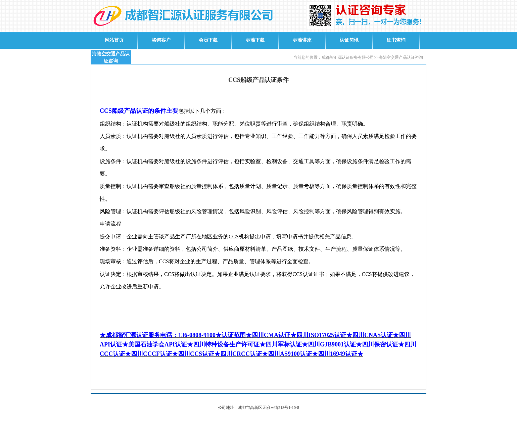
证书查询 (396, 40)
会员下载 (208, 40)
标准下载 (255, 40)
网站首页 (114, 40)
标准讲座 (302, 40)
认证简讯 (349, 40)
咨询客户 (161, 40)
